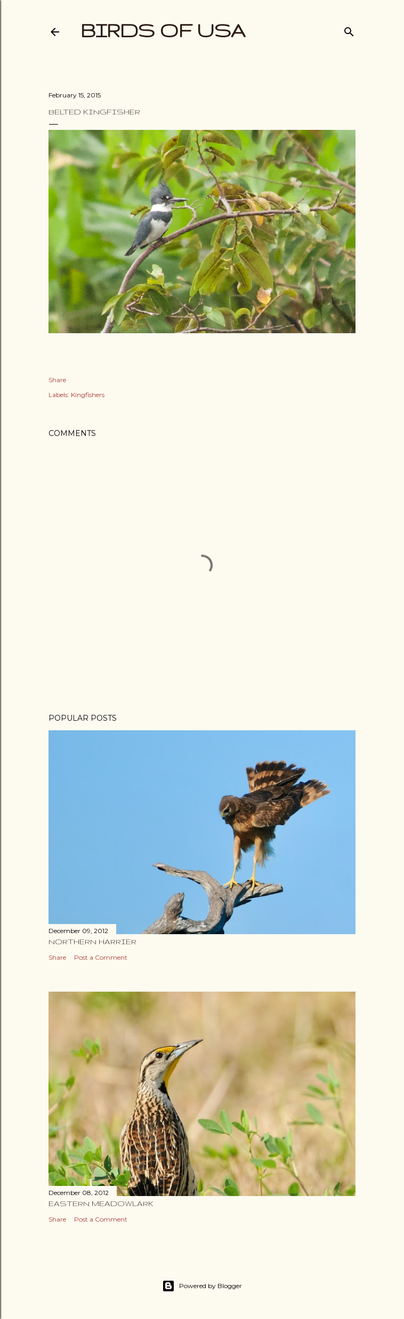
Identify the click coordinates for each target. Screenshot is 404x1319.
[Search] (349, 29)
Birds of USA (163, 30)
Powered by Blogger (202, 1286)
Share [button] (57, 380)
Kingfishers (87, 395)
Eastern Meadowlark (101, 1203)
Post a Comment (100, 957)
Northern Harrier (92, 941)
